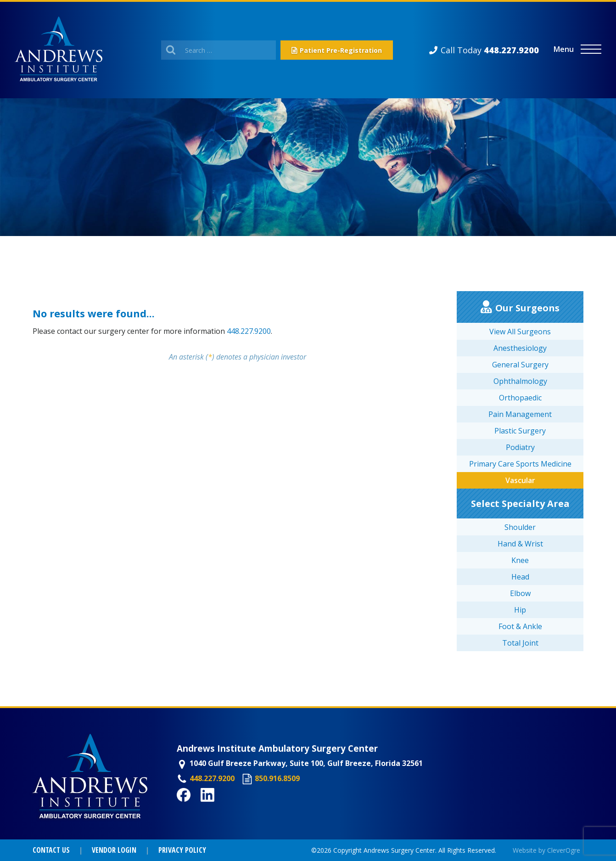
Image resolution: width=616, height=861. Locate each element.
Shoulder (520, 527)
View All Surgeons (520, 331)
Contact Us (51, 850)
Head (520, 577)
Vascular (520, 480)
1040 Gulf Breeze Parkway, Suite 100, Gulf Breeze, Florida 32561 (306, 763)
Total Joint (520, 643)
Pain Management (520, 414)
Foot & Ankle (520, 626)
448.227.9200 (249, 331)
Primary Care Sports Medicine (520, 464)
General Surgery (520, 365)
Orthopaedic (520, 398)
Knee (520, 560)
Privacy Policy (182, 850)
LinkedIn (216, 807)
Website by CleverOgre (546, 850)
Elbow (520, 593)
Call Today (490, 50)
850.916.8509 (277, 778)
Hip (520, 610)
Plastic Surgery (520, 431)
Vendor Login (114, 850)
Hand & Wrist (520, 544)
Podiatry (520, 447)
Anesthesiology (520, 348)
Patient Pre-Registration (341, 50)
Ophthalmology (520, 381)
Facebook (194, 807)
